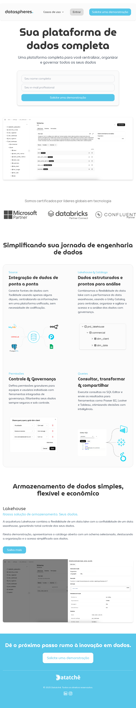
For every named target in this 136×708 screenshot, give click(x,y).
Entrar (77, 12)
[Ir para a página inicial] (19, 12)
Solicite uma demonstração (110, 12)
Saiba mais (14, 550)
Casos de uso (53, 12)
